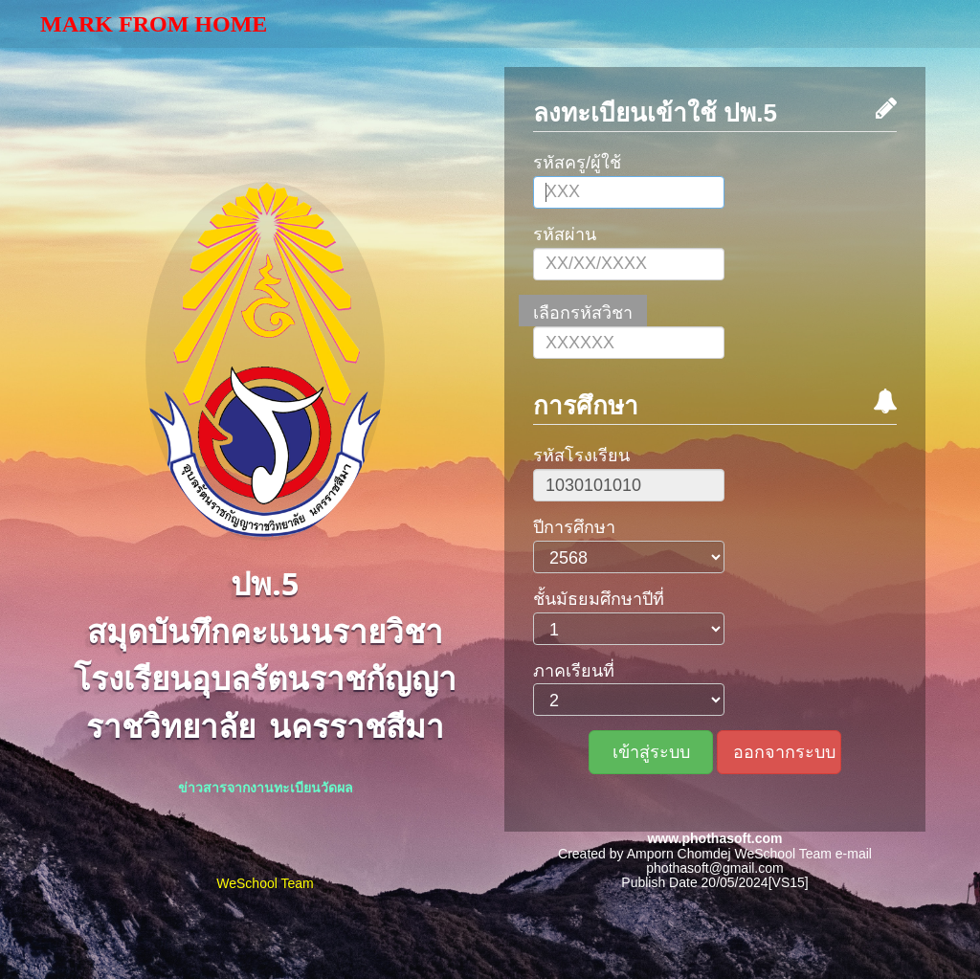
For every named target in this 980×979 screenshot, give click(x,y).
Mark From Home (153, 23)
